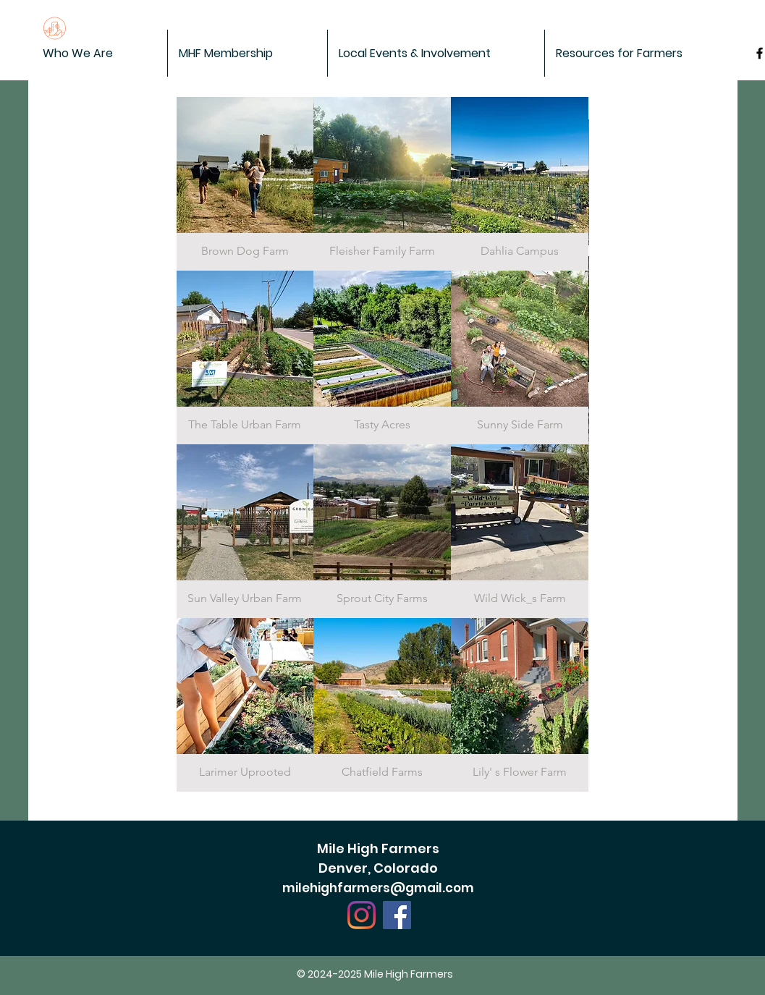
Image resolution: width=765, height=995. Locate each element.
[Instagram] (361, 915)
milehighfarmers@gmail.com (378, 888)
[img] (245, 184)
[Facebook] (397, 915)
